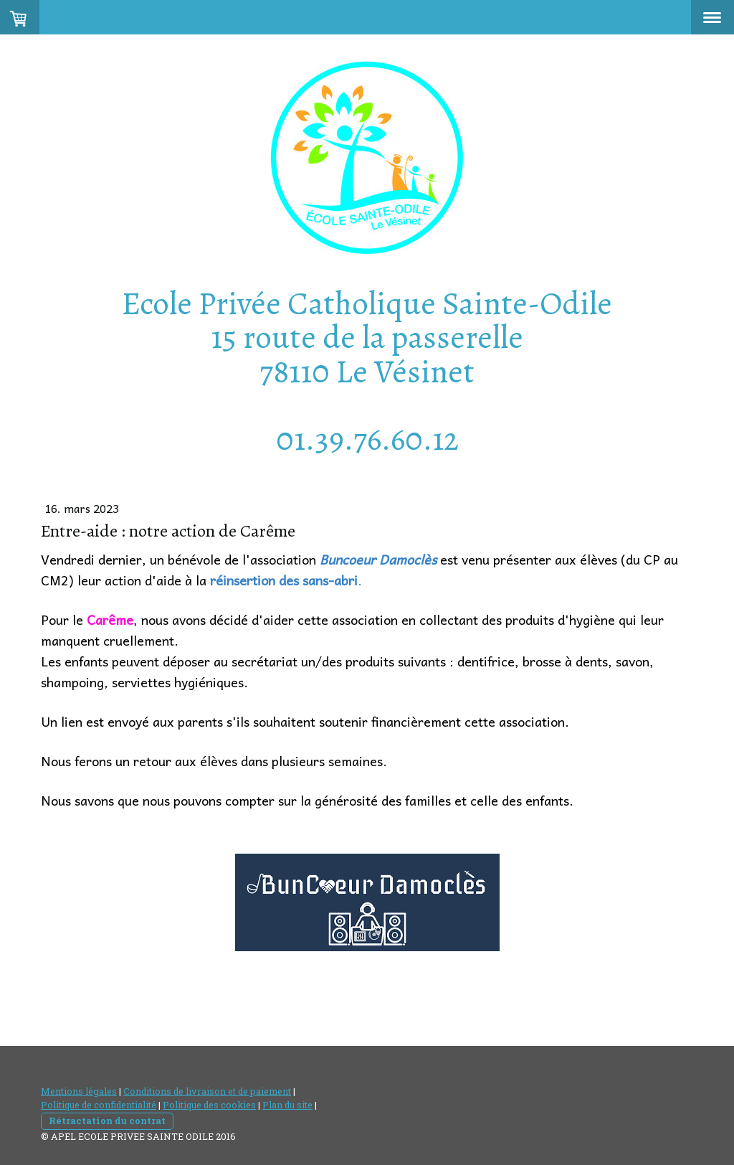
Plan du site (287, 1104)
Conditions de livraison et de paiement (207, 1091)
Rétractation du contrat (107, 1120)
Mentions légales (79, 1091)
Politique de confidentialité (98, 1104)
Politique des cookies (209, 1104)
